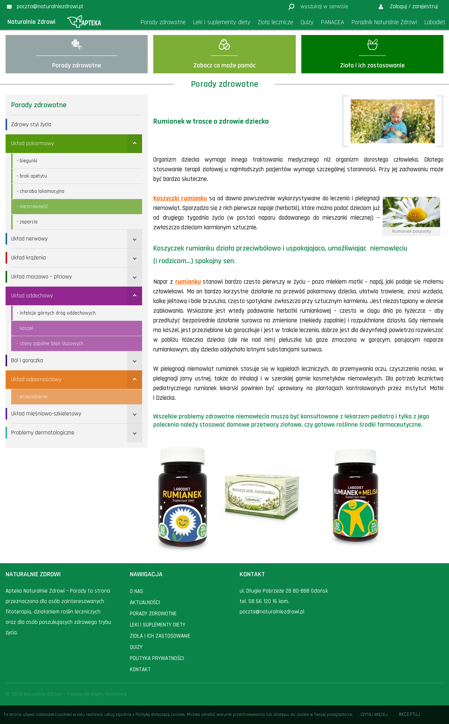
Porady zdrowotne (39, 105)
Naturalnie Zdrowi (31, 21)
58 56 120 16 (262, 601)
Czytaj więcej (374, 714)
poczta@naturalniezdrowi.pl (272, 611)
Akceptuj (409, 714)
